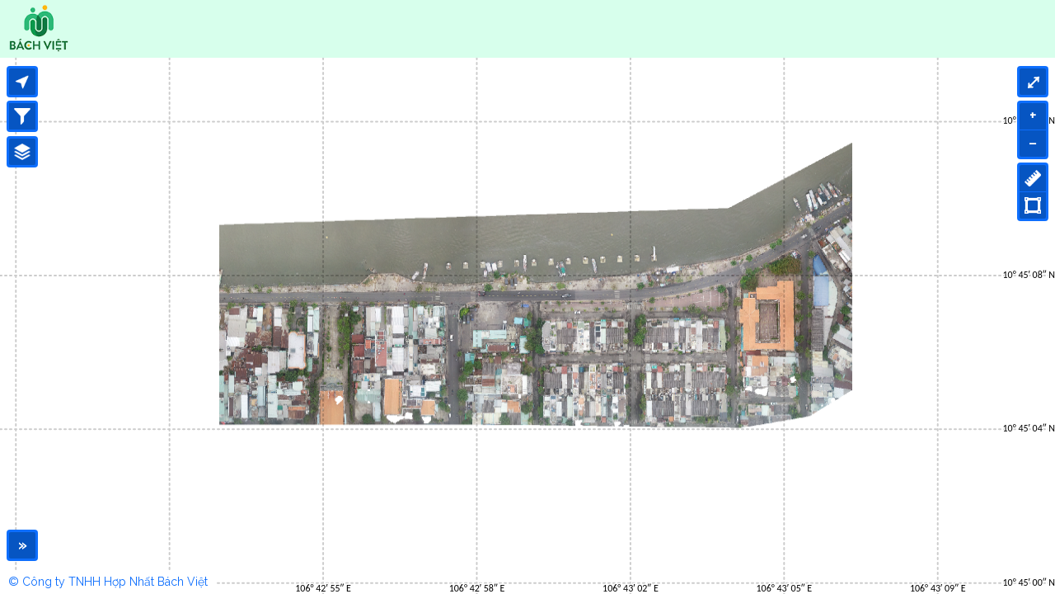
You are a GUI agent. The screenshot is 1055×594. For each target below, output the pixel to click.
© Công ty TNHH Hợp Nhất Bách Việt (108, 581)
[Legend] (22, 152)
